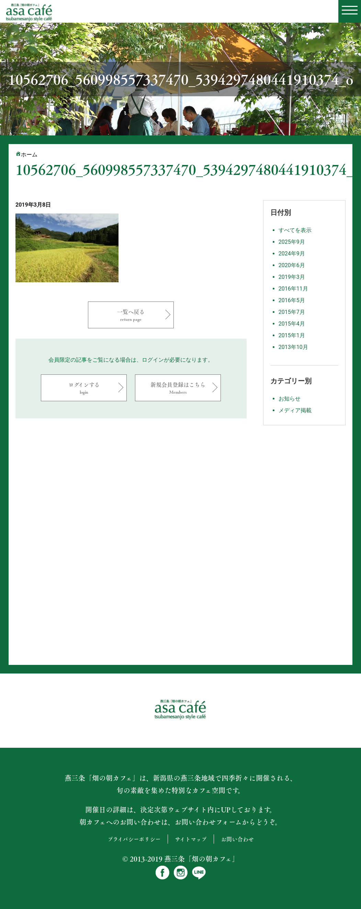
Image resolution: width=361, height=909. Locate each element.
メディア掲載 (295, 410)
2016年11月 (293, 288)
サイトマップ (191, 839)
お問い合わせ (237, 839)
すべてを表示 (295, 230)
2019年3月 (292, 277)
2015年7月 (292, 312)
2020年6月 (292, 265)
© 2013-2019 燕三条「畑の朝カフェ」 (180, 859)
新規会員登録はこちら (178, 387)
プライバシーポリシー (134, 839)
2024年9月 (292, 253)
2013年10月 (293, 347)
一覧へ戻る (131, 314)
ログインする (84, 387)
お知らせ (290, 398)
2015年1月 (292, 335)
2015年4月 (292, 323)
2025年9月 (292, 242)
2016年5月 (292, 300)
